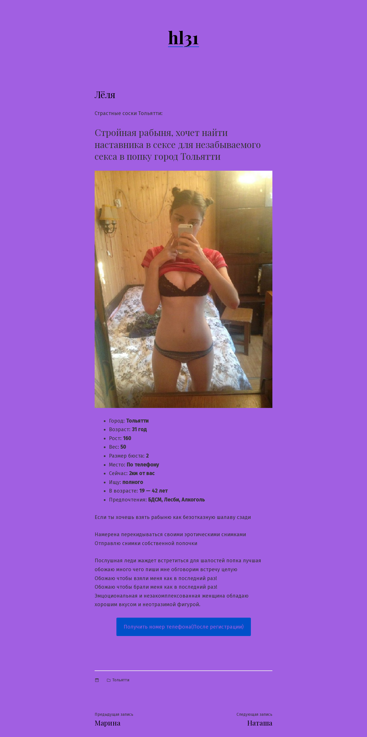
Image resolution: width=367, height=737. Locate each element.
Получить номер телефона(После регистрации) (184, 627)
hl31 (183, 37)
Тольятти (120, 680)
